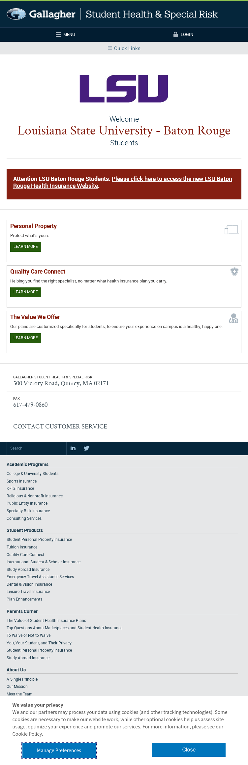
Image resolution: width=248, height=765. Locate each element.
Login (187, 34)
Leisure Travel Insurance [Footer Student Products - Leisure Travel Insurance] (28, 592)
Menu (69, 34)
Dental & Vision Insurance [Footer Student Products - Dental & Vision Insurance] (29, 584)
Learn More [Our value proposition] (26, 338)
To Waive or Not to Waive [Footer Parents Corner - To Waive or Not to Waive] (28, 635)
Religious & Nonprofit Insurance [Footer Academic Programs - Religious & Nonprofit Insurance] (35, 496)
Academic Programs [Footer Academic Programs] (27, 464)
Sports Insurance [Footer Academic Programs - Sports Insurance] (22, 481)
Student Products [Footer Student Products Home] (25, 530)
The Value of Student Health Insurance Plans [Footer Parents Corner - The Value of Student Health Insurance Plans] (46, 621)
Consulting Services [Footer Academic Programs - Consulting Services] (24, 518)
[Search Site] (36, 448)
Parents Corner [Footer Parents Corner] (22, 611)
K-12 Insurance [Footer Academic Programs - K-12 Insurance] (20, 488)
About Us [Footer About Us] (16, 669)
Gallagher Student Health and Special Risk (112, 14)
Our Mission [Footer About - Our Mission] (17, 687)
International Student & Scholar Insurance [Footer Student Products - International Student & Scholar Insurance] (43, 562)
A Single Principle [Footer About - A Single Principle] (22, 679)
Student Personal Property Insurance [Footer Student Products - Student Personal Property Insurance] (39, 540)
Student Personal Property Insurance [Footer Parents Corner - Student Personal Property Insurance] (39, 650)
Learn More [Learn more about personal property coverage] (26, 247)
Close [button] (189, 749)
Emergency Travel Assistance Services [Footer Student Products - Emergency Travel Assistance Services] (40, 577)
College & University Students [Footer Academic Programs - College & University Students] (32, 474)
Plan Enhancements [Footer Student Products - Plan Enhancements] (24, 599)
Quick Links (127, 48)
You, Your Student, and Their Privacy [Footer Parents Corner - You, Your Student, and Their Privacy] (39, 643)
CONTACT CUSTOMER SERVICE (60, 426)
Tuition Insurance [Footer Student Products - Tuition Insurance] (22, 547)
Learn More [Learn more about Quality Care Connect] (26, 292)
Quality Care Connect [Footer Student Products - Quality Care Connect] (25, 555)
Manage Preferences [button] (59, 750)
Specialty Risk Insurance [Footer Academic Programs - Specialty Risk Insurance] (28, 511)
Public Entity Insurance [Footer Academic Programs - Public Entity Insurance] (27, 503)
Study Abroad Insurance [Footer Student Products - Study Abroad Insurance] (28, 570)
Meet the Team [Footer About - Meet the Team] (19, 694)
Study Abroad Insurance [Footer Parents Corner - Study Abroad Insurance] (28, 658)
